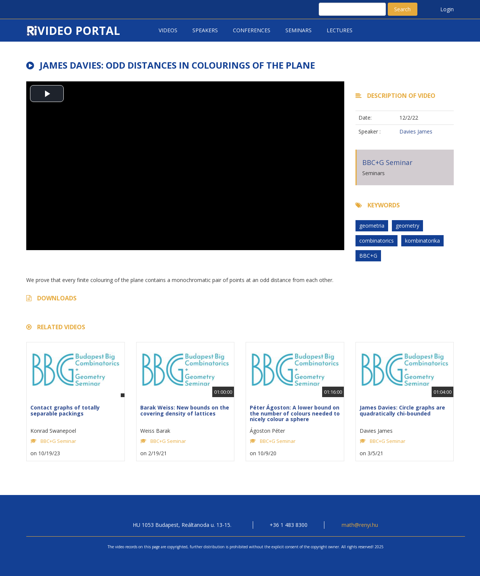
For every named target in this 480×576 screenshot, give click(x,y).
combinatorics (376, 240)
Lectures (339, 30)
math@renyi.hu (360, 524)
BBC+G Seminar (387, 162)
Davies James (415, 131)
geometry (407, 225)
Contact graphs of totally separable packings (65, 410)
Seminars (298, 30)
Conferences (251, 30)
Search (402, 9)
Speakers (205, 30)
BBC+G (368, 255)
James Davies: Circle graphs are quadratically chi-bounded (402, 410)
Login (447, 9)
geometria (371, 225)
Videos (168, 30)
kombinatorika (422, 240)
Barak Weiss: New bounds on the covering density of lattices (184, 410)
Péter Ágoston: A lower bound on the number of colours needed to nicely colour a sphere (295, 413)
